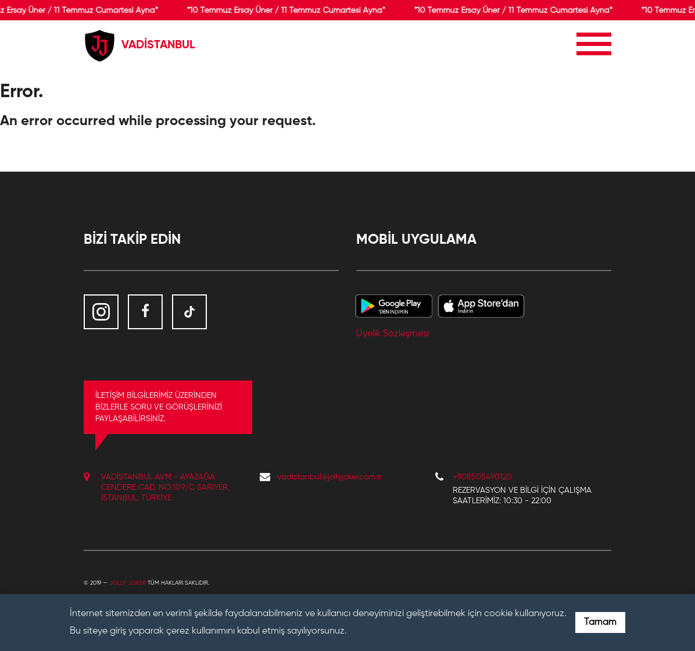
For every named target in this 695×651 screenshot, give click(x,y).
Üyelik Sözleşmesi (392, 334)
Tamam (600, 622)
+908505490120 (482, 477)
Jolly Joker (127, 583)
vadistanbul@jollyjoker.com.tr (329, 477)
